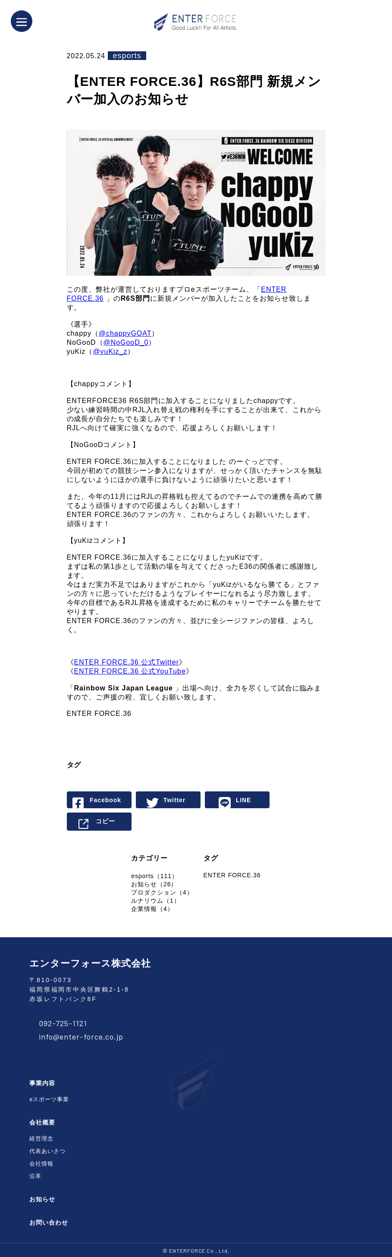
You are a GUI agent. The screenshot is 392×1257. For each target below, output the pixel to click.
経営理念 (41, 1138)
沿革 (35, 1176)
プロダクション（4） (162, 892)
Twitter (174, 800)
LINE (243, 800)
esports (127, 55)
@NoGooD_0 (125, 342)
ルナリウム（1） (155, 900)
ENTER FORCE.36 (232, 875)
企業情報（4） (152, 908)
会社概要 (42, 1122)
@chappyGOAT (125, 333)
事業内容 (42, 1083)
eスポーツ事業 (49, 1099)
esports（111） (154, 876)
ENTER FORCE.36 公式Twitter (126, 662)
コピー (105, 821)
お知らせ (42, 1199)
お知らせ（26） (154, 884)
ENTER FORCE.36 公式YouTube (129, 671)
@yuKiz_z (110, 351)
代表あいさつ (47, 1151)
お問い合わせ (48, 1222)
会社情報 (41, 1163)
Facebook (105, 800)
